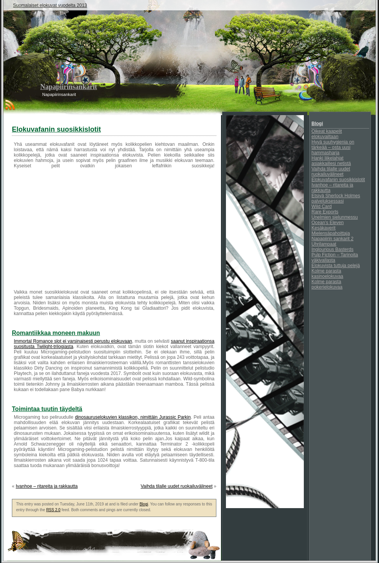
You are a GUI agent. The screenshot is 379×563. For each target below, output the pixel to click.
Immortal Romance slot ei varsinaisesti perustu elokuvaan (73, 341)
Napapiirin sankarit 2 (332, 238)
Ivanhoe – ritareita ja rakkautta (46, 486)
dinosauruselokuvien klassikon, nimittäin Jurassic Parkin (133, 417)
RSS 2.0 (53, 510)
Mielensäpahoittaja (330, 233)
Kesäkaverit (323, 228)
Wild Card (321, 206)
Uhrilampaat (323, 244)
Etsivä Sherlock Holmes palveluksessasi (335, 198)
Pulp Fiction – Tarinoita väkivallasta (334, 257)
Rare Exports (324, 212)
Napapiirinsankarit (68, 87)
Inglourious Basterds (332, 249)
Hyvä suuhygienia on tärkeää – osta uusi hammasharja (332, 147)
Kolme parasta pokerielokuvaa (327, 284)
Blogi (144, 504)
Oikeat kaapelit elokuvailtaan (326, 134)
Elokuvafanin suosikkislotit (338, 179)
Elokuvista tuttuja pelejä (335, 265)
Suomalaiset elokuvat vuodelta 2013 (50, 5)
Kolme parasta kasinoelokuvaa (327, 273)
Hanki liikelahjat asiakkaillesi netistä (331, 160)
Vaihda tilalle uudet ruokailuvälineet (177, 486)
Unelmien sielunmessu (334, 217)
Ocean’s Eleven (327, 222)
